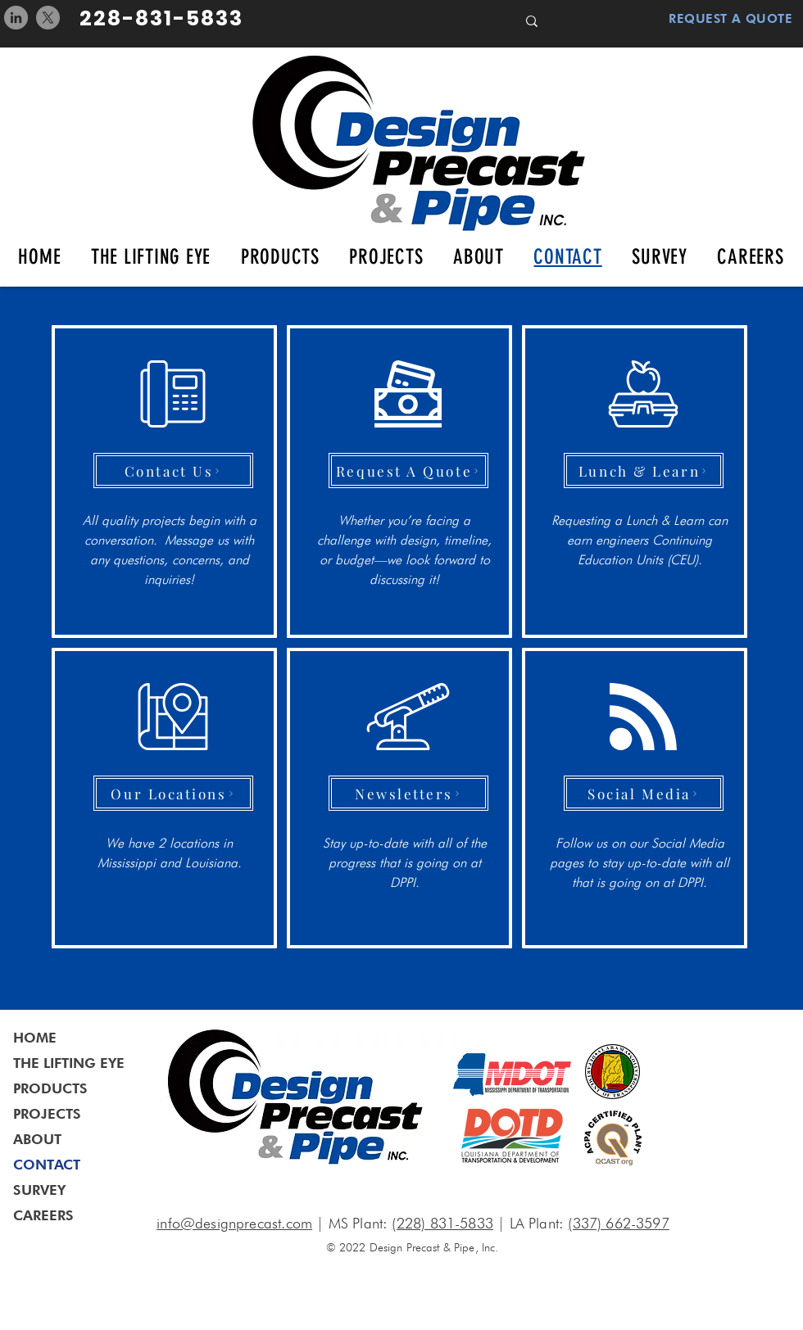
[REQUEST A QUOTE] (720, 19)
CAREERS (43, 1215)
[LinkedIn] (16, 17)
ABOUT (37, 1139)
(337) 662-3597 (618, 1223)
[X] (48, 17)
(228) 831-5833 (442, 1223)
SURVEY (39, 1190)
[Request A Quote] (408, 470)
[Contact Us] (173, 470)
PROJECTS (47, 1114)
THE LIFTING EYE (69, 1063)
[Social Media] (644, 793)
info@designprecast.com (234, 1223)
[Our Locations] (173, 793)
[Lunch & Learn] (644, 470)
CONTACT (46, 1164)
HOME (35, 1037)
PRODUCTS (50, 1088)
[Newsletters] (408, 793)
